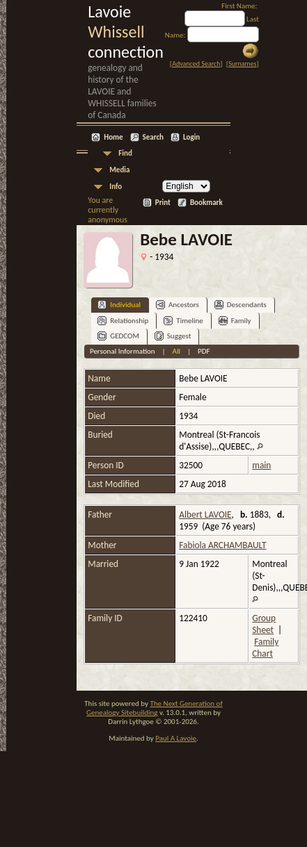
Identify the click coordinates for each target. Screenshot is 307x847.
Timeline (183, 320)
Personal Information (122, 351)
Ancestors (177, 304)
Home (113, 137)
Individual (119, 304)
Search (153, 137)
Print (163, 202)
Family (235, 320)
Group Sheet (264, 624)
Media (119, 169)
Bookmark (206, 202)
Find (125, 153)
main (261, 465)
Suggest (173, 336)
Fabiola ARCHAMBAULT (222, 545)
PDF (204, 351)
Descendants (240, 304)
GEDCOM (118, 336)
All (176, 351)
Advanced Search (196, 63)
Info (115, 186)
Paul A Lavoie (175, 738)
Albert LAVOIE (205, 514)
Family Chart (265, 647)
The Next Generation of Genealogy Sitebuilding (154, 708)
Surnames (242, 63)
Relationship (122, 320)
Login (191, 137)
